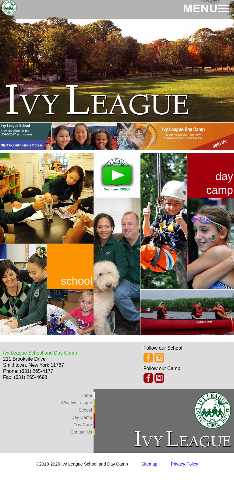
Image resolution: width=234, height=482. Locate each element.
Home (86, 395)
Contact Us (81, 432)
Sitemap (149, 464)
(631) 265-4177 (36, 371)
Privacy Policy (184, 464)
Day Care (82, 424)
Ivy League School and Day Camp (40, 352)
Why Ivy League (76, 402)
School (85, 410)
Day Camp (81, 417)
